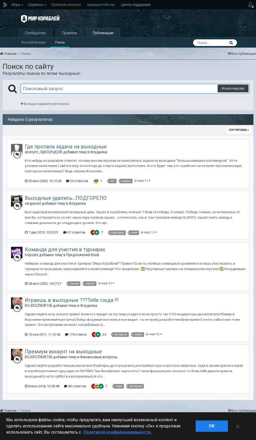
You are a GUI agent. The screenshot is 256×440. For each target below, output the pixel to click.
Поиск (60, 42)
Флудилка (98, 152)
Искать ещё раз (233, 88)
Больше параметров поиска (45, 104)
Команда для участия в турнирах (65, 249)
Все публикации (33, 42)
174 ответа (76, 334)
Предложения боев (82, 255)
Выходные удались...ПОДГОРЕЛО (65, 198)
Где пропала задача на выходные (66, 146)
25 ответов (77, 181)
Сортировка (239, 130)
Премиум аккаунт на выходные (63, 351)
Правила (69, 33)
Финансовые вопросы (98, 357)
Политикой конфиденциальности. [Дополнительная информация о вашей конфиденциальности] (117, 432)
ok (211, 426)
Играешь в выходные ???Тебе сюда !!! (71, 300)
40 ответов (75, 386)
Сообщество (35, 33)
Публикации (103, 33)
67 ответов (74, 232)
